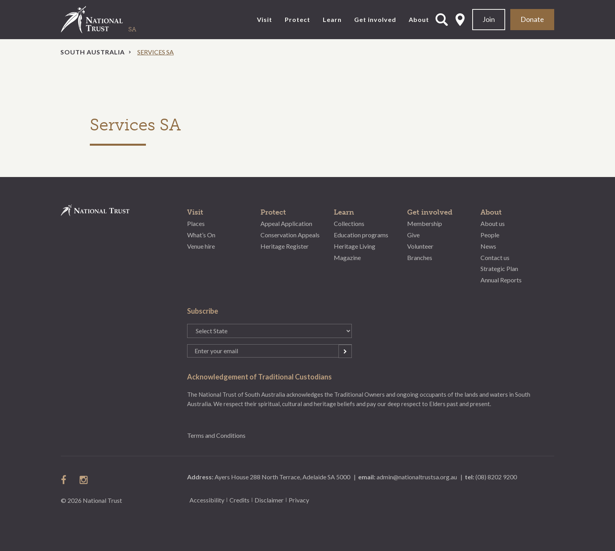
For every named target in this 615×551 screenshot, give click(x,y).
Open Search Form (441, 19)
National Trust (108, 19)
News (488, 246)
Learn (332, 19)
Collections (349, 223)
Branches (419, 257)
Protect (297, 19)
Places (196, 223)
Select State (460, 19)
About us (492, 223)
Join (488, 19)
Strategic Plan (499, 268)
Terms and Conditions (216, 435)
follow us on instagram (84, 479)
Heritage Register (284, 246)
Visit (264, 19)
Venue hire (201, 246)
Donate (532, 19)
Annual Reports (501, 280)
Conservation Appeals (290, 234)
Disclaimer (269, 500)
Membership (424, 223)
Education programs (361, 234)
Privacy (299, 500)
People (489, 234)
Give (413, 234)
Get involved (375, 19)
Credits (239, 500)
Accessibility (206, 500)
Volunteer (420, 246)
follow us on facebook (65, 479)
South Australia (92, 52)
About (419, 19)
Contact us (494, 257)
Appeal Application (286, 223)
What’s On (201, 234)
